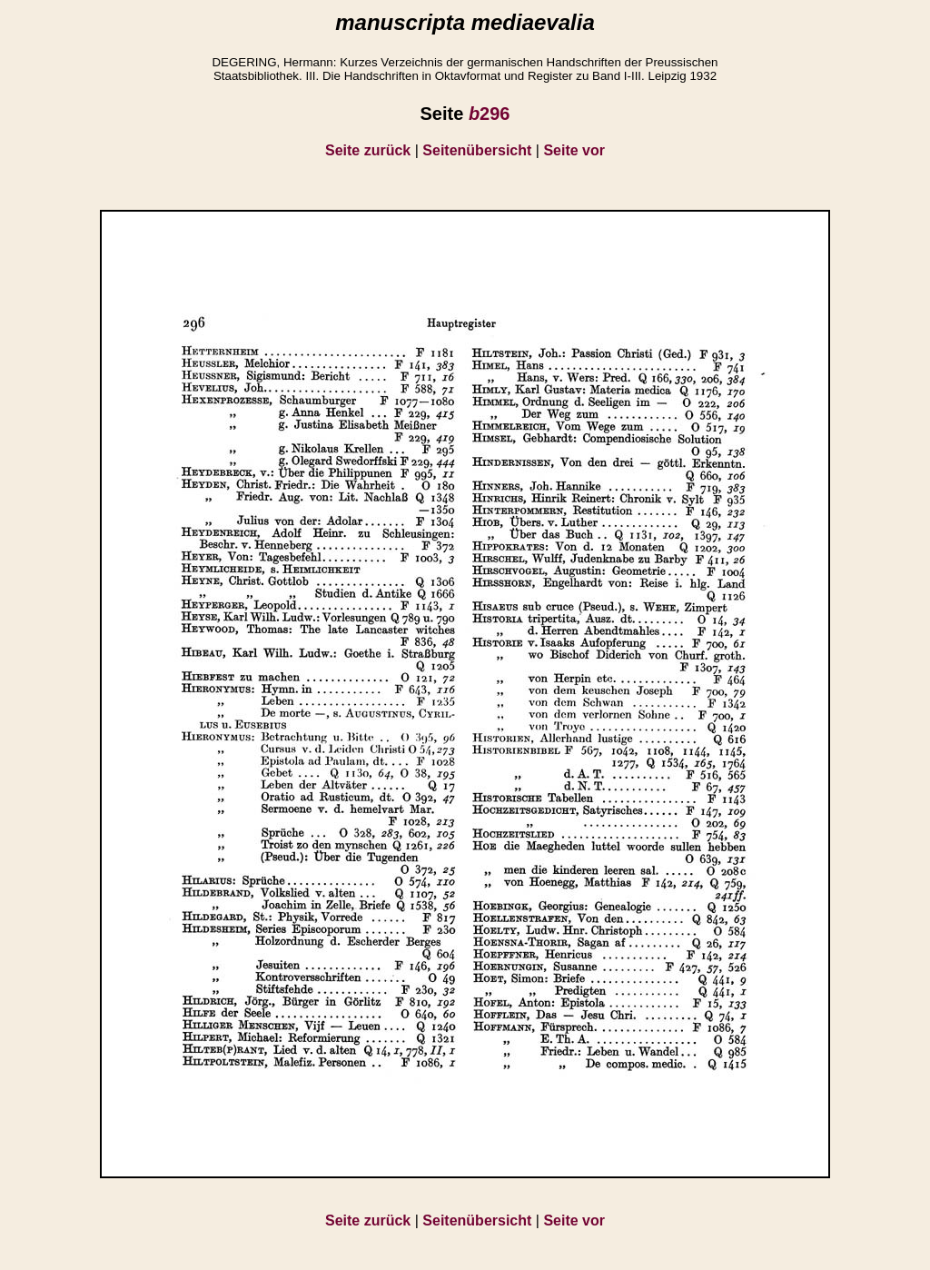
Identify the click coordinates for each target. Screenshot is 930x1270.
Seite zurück (368, 150)
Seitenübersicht (476, 150)
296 (489, 114)
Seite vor (574, 150)
